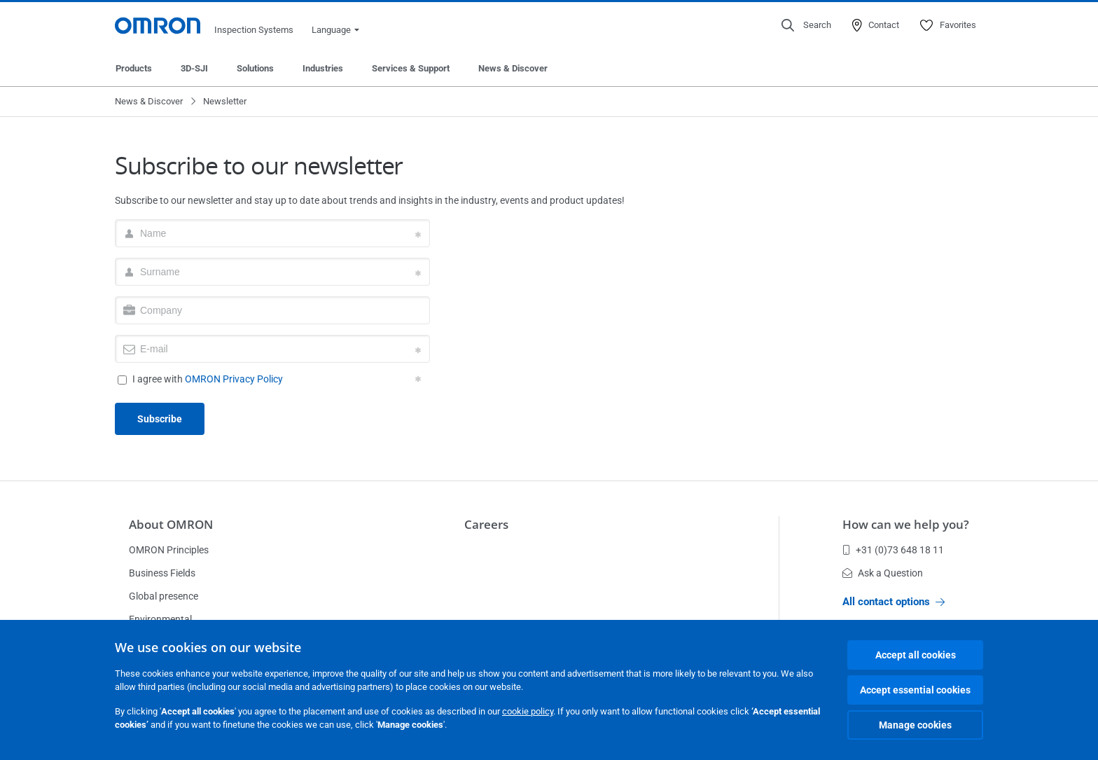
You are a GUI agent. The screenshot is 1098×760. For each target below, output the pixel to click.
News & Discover (513, 68)
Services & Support (411, 68)
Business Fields (162, 573)
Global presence (163, 596)
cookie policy (527, 711)
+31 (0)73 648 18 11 (893, 549)
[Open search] (806, 25)
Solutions (255, 68)
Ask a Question (882, 573)
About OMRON (171, 524)
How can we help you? (905, 524)
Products (134, 68)
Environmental (160, 619)
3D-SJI (194, 68)
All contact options (893, 601)
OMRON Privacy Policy (234, 379)
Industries (323, 68)
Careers (486, 524)
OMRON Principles (169, 549)
